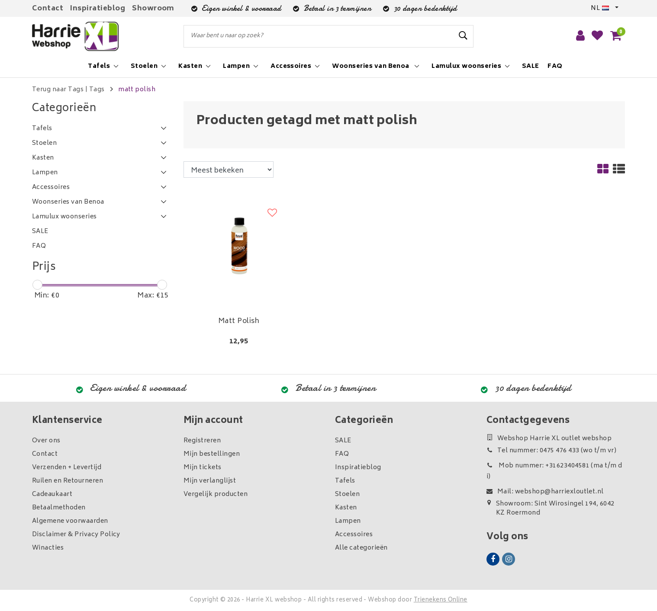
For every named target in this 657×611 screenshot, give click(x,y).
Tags (97, 89)
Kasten (346, 507)
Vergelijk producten (216, 494)
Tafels (345, 481)
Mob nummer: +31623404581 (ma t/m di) (554, 471)
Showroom (153, 8)
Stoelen (347, 494)
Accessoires (354, 534)
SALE (343, 440)
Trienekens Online (440, 600)
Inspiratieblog (97, 8)
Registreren (202, 440)
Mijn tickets (203, 467)
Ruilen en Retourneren (67, 481)
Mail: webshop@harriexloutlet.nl (545, 491)
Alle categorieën (361, 548)
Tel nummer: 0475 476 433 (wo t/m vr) (551, 450)
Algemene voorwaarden (70, 521)
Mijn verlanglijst (210, 481)
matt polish (136, 89)
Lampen (348, 521)
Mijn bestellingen (212, 454)
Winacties (48, 548)
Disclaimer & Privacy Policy (76, 534)
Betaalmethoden (59, 507)
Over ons (46, 440)
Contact (47, 8)
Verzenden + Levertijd (66, 467)
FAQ (342, 454)
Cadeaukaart (52, 494)
